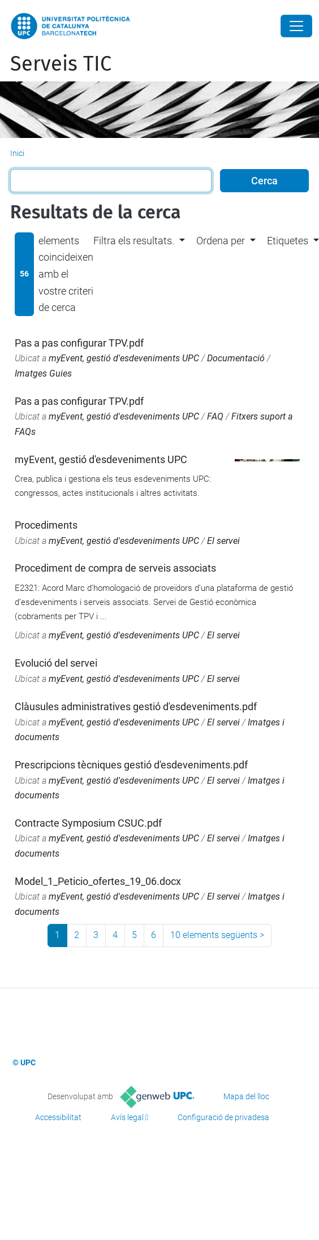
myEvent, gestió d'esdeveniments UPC (124, 358)
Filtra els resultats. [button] (133, 241)
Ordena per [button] (220, 241)
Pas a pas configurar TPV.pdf (79, 343)
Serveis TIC (60, 63)
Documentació (236, 358)
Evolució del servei (56, 663)
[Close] (296, 26)
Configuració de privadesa (223, 1117)
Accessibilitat (58, 1117)
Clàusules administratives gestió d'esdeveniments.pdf (136, 706)
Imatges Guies (43, 373)
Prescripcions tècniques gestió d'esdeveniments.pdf (131, 765)
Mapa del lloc (246, 1096)
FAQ (215, 416)
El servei (223, 540)
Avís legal (127, 1117)
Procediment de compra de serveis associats (115, 568)
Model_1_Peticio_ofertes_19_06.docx (98, 881)
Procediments (46, 525)
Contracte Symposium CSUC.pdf (88, 823)
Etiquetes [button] (287, 241)
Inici (17, 153)
